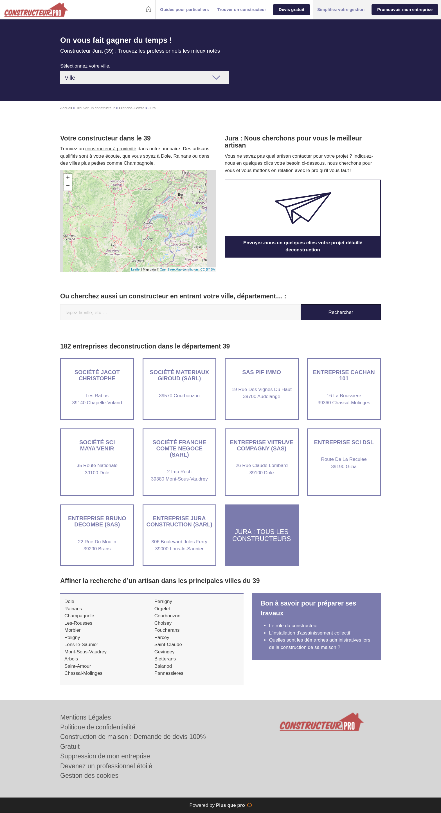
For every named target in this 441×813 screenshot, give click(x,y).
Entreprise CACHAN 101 (344, 375)
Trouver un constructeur (95, 108)
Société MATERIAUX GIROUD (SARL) (179, 375)
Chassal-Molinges (83, 673)
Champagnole (79, 615)
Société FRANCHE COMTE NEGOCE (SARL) (179, 448)
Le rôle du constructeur (293, 625)
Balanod (163, 666)
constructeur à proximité (110, 148)
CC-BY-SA (207, 269)
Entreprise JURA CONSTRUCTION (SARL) (179, 521)
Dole (69, 601)
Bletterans (165, 659)
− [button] (68, 186)
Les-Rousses (78, 623)
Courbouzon (167, 615)
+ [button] (68, 178)
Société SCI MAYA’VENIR (97, 445)
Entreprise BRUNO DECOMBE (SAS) (97, 521)
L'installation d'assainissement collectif (309, 633)
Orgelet (162, 608)
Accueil (66, 108)
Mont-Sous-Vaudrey (85, 652)
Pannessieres (168, 673)
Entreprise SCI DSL (344, 442)
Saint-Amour (77, 666)
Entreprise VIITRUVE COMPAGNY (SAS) (261, 445)
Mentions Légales (85, 717)
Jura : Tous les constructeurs (261, 535)
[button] (184, 9)
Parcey (161, 637)
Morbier (72, 630)
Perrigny (163, 601)
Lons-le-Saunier (81, 644)
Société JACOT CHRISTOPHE (97, 375)
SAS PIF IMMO (261, 372)
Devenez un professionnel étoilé (106, 766)
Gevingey (164, 652)
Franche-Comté (131, 108)
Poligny (72, 637)
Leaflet (135, 269)
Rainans (73, 608)
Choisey (163, 623)
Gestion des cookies (89, 775)
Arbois (71, 659)
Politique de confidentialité (97, 727)
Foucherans (167, 630)
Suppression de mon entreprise (105, 756)
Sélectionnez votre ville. (85, 66)
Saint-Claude (168, 644)
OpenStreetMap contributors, (180, 269)
